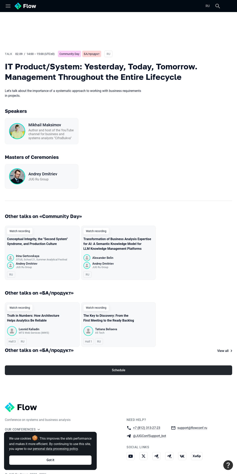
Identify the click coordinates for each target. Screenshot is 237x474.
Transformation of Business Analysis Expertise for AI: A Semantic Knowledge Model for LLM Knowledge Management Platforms (117, 244)
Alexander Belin (102, 257)
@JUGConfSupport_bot (149, 429)
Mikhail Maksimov (44, 124)
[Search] (218, 6)
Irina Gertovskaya (27, 256)
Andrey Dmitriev (42, 174)
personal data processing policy (55, 449)
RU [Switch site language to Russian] (208, 6)
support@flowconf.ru (192, 421)
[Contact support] (228, 465)
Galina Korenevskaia (185, 329)
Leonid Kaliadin (29, 329)
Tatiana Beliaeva (106, 329)
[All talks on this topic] (118, 293)
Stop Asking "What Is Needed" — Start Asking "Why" (181, 318)
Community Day (69, 54)
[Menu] (8, 6)
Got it (50, 460)
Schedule (118, 364)
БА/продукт (92, 54)
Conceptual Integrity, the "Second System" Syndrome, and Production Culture (37, 241)
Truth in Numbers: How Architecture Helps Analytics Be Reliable (33, 318)
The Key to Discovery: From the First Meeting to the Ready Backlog (108, 318)
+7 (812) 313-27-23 (146, 421)
